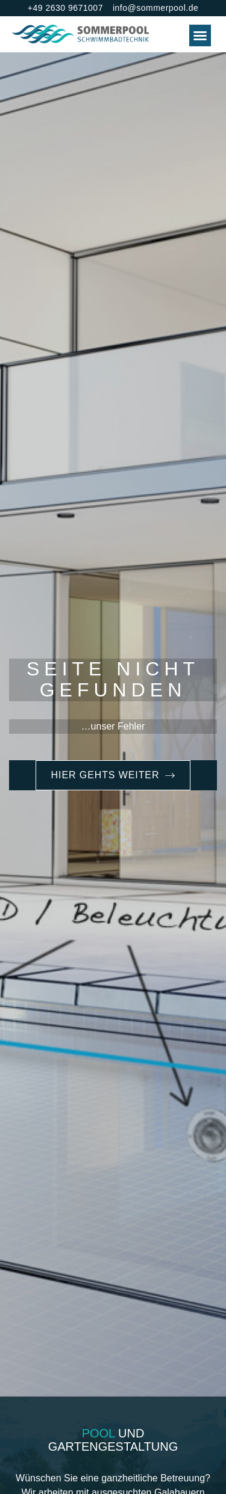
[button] (200, 35)
